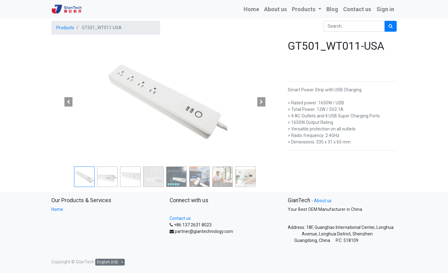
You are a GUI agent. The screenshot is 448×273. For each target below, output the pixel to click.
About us (323, 200)
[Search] (391, 26)
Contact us (180, 218)
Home (57, 209)
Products (65, 27)
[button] (68, 101)
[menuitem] (251, 9)
